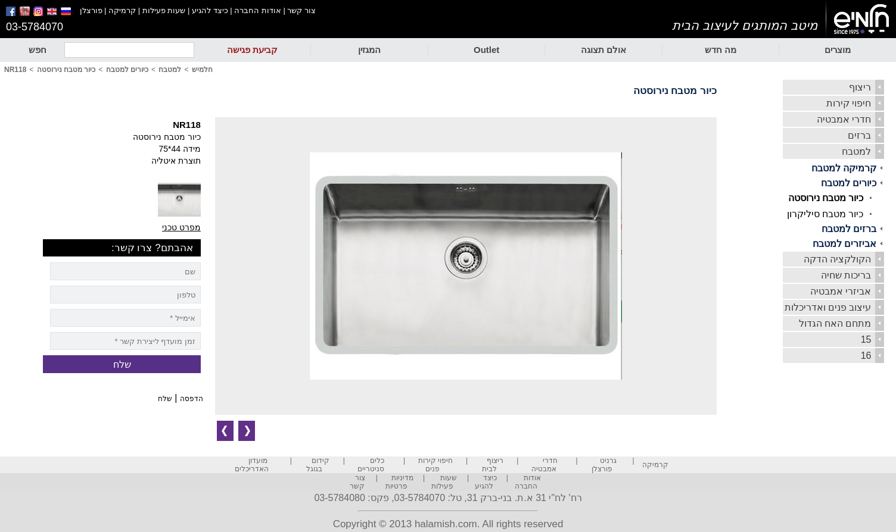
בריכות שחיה (846, 275)
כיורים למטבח (848, 183)
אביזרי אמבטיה (840, 291)
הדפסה (191, 399)
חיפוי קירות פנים (435, 464)
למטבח (856, 151)
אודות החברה (257, 10)
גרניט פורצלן (604, 464)
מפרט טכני (181, 227)
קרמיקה (122, 10)
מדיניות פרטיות (399, 482)
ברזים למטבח (849, 229)
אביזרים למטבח (844, 244)
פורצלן (91, 10)
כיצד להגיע (210, 10)
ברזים (859, 135)
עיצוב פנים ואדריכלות (828, 307)
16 (866, 356)
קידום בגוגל (317, 464)
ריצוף (860, 87)
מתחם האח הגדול (835, 323)
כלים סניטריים (370, 464)
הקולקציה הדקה (837, 259)
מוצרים (838, 50)
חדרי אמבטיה (844, 119)
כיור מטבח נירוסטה (826, 198)
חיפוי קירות (848, 103)
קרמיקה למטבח (843, 168)
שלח (165, 399)
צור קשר (301, 10)
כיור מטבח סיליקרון (825, 214)
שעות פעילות (164, 10)
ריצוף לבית (493, 464)
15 (866, 339)
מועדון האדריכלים (252, 464)
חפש (37, 50)
